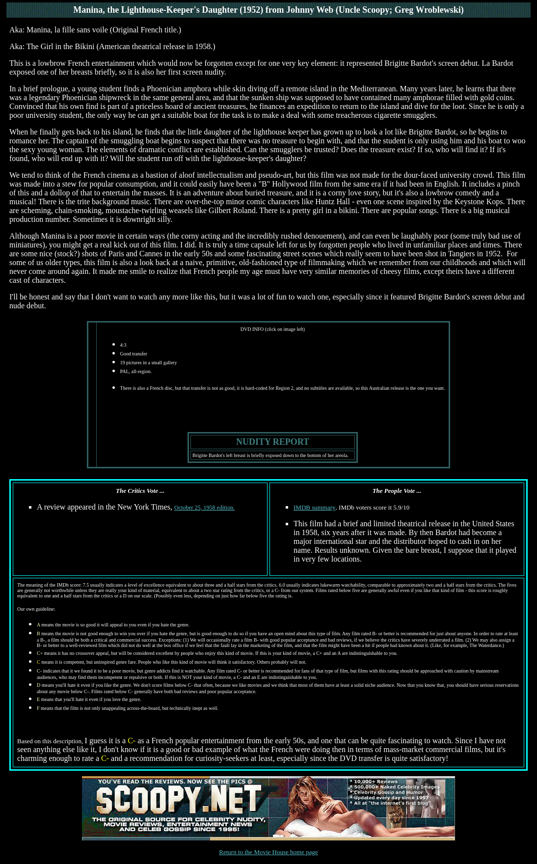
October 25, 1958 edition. (204, 507)
